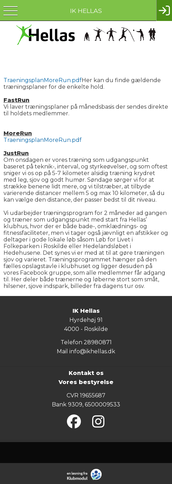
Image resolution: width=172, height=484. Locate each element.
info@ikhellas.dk (92, 351)
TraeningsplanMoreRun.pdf (43, 80)
